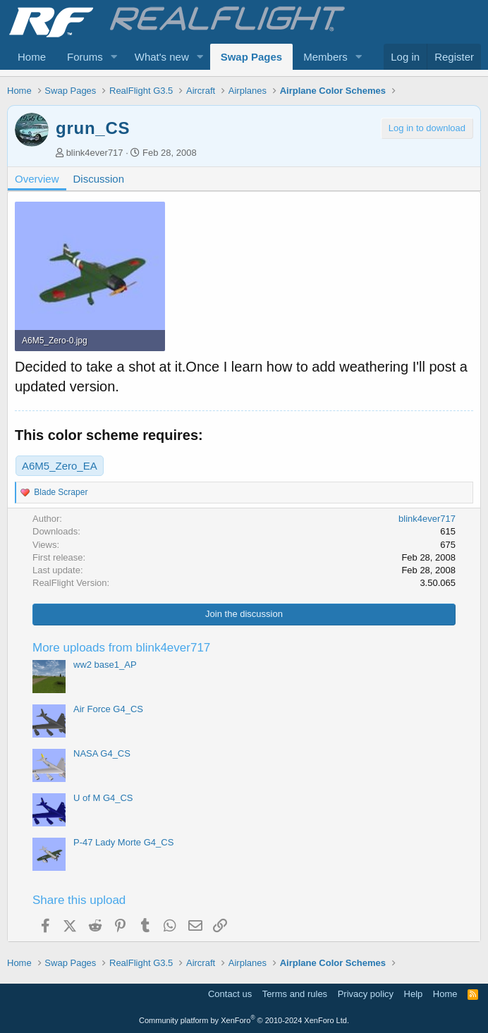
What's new (162, 57)
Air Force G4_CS (108, 709)
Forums (85, 57)
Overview (37, 179)
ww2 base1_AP (105, 664)
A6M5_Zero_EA (59, 466)
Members (325, 57)
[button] (114, 57)
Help (413, 994)
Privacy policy (366, 994)
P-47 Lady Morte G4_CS (123, 842)
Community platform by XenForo (244, 1020)
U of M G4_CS (103, 798)
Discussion (99, 179)
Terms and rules (294, 994)
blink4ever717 (94, 152)
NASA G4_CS (101, 753)
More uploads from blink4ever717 (121, 647)
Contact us (230, 994)
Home (32, 57)
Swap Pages (252, 57)
